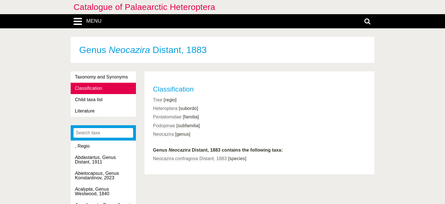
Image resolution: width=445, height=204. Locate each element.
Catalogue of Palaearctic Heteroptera (144, 7)
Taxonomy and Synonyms (101, 77)
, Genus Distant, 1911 (95, 159)
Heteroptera (165, 108)
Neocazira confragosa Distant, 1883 (190, 158)
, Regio (82, 146)
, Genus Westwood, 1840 (92, 191)
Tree (157, 99)
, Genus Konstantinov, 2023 (97, 175)
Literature (85, 111)
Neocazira (163, 134)
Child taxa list (89, 99)
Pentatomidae (167, 116)
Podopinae (164, 125)
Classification (88, 88)
